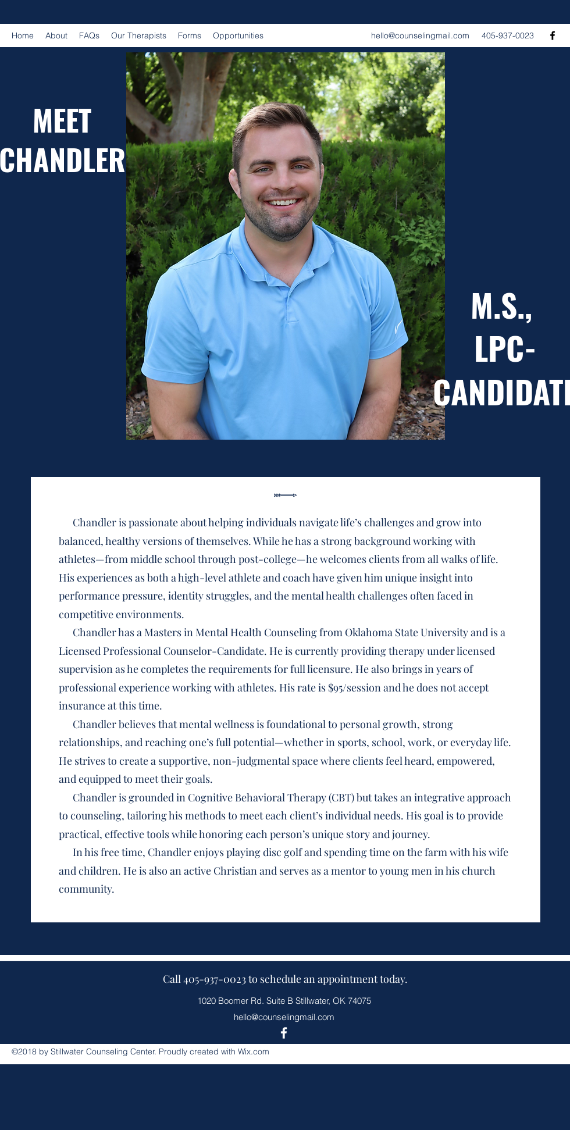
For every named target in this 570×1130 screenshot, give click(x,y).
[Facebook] (552, 35)
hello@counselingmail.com (420, 35)
